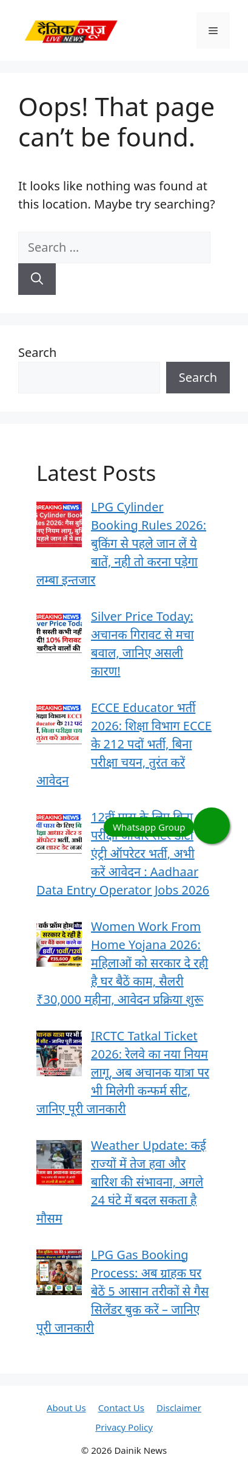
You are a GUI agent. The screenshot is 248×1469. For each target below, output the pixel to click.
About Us (66, 1408)
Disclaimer (178, 1408)
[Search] (37, 279)
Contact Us (121, 1408)
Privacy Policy (124, 1427)
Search (37, 352)
